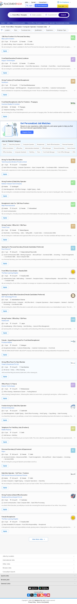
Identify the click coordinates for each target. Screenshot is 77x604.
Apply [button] (5, 51)
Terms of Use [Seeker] (43, 602)
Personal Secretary (59, 148)
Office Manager (46, 148)
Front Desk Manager (49, 152)
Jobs (27, 2)
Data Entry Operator (14, 144)
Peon (38, 152)
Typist (4, 144)
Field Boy (31, 152)
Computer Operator (28, 144)
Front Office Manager (63, 152)
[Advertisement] (38, 547)
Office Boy (19, 148)
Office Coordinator (8, 148)
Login (29, 5)
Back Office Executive (53, 144)
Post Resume (41, 5)
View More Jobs (37, 539)
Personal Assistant (67, 144)
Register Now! (26, 132)
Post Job (63, 6)
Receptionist (40, 144)
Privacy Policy (32, 602)
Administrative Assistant (32, 148)
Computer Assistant (20, 152)
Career (34, 2)
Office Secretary (7, 152)
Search (63, 15)
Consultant (43, 2)
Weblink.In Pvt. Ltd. (40, 600)
